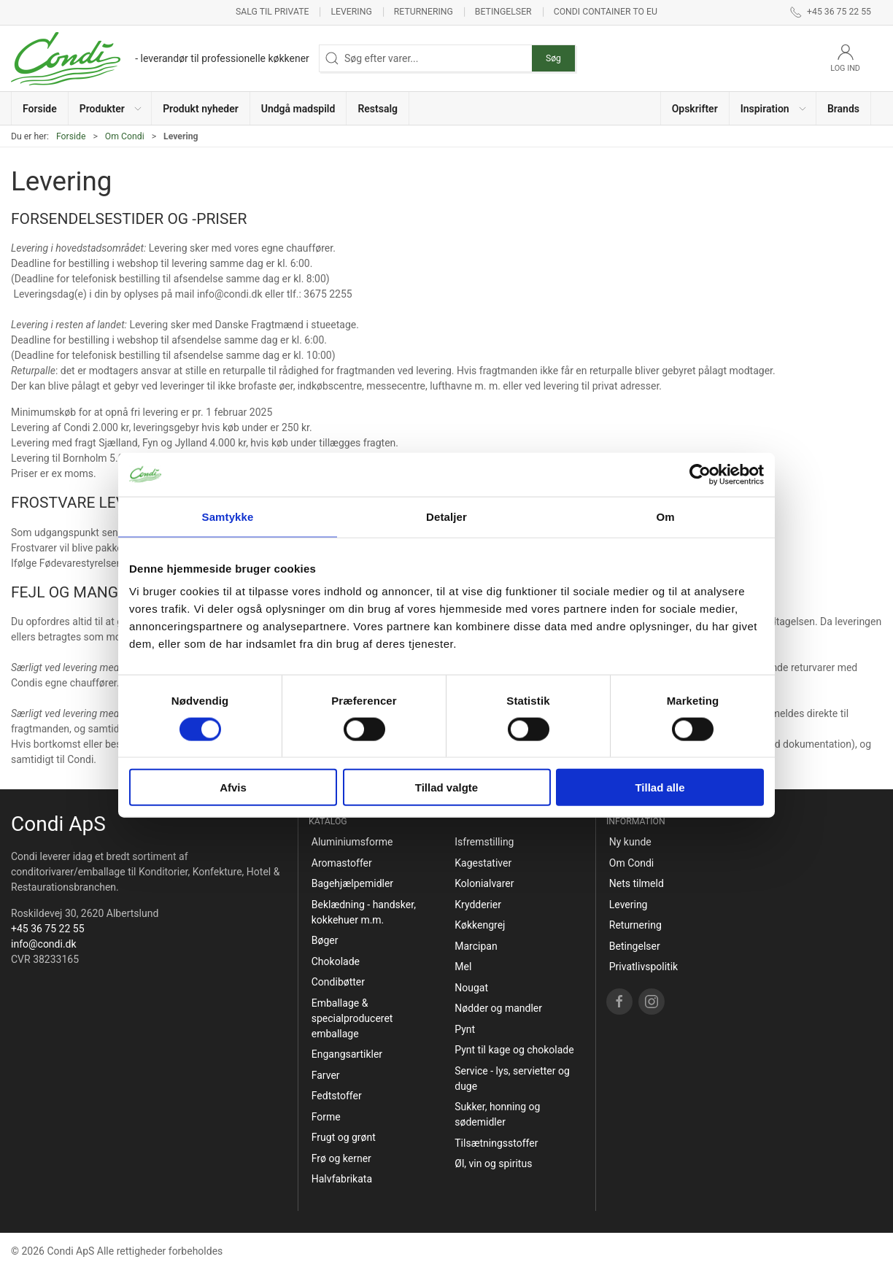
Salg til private (272, 12)
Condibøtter (338, 982)
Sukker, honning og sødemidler (497, 1114)
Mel (463, 966)
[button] (110, 108)
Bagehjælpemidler (352, 883)
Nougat (471, 988)
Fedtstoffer (337, 1095)
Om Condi (124, 136)
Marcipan (476, 946)
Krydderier (478, 904)
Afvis (233, 787)
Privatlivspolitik (643, 966)
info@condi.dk (44, 944)
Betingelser (503, 12)
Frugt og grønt (344, 1137)
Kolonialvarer (484, 883)
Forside (71, 136)
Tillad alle (659, 787)
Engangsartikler (347, 1054)
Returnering (423, 12)
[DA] (160, 58)
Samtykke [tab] (228, 516)
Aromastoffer (342, 863)
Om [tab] (665, 516)
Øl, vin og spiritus (493, 1163)
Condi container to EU (605, 12)
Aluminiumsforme (352, 842)
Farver (326, 1075)
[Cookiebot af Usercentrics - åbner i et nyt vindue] (700, 474)
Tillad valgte (446, 787)
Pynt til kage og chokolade (514, 1050)
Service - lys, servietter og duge (512, 1078)
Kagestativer (483, 863)
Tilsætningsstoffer (496, 1143)
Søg (553, 58)
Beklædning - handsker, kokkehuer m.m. (364, 912)
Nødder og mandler (498, 1008)
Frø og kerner (341, 1158)
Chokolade (336, 961)
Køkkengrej (480, 925)
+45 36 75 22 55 (48, 928)
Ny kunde (630, 842)
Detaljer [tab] (446, 516)
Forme (326, 1117)
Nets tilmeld (636, 883)
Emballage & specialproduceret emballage (352, 1018)
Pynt (465, 1029)
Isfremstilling (484, 842)
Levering (350, 12)
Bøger (325, 940)
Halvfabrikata (342, 1179)
